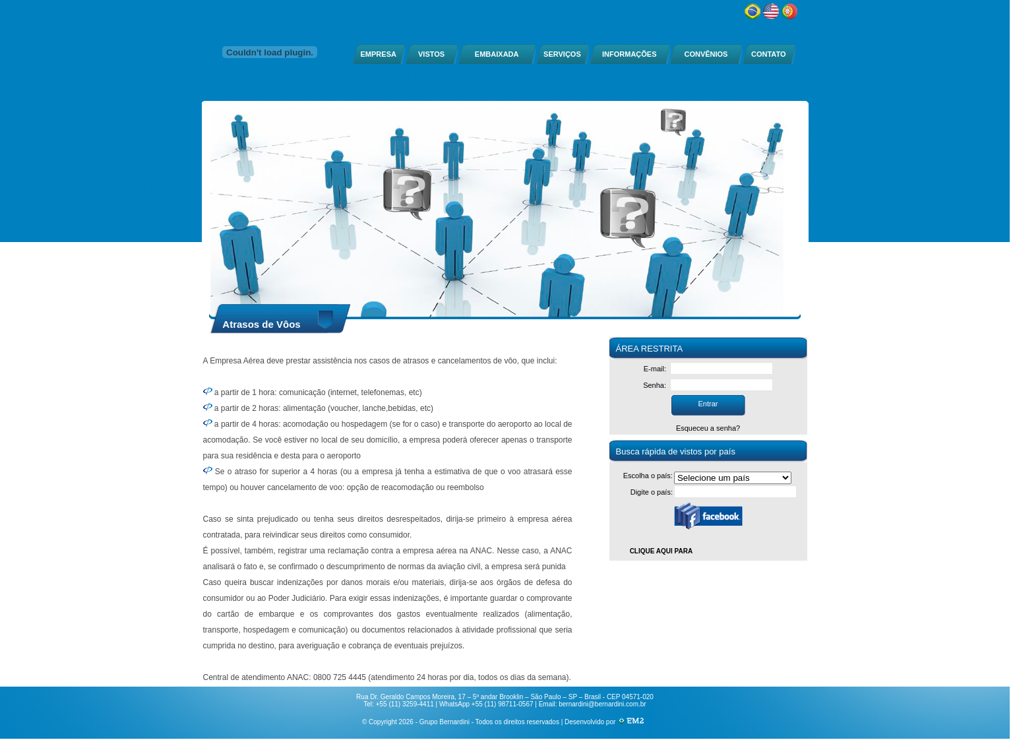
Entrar (708, 404)
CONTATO (768, 54)
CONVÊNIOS (705, 54)
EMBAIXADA (497, 54)
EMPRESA (378, 54)
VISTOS (431, 54)
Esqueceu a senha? (708, 428)
